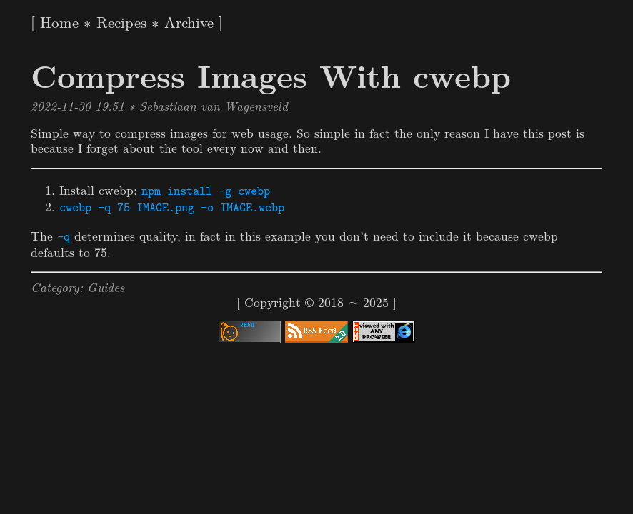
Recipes (121, 21)
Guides (105, 287)
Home (59, 21)
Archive (189, 21)
